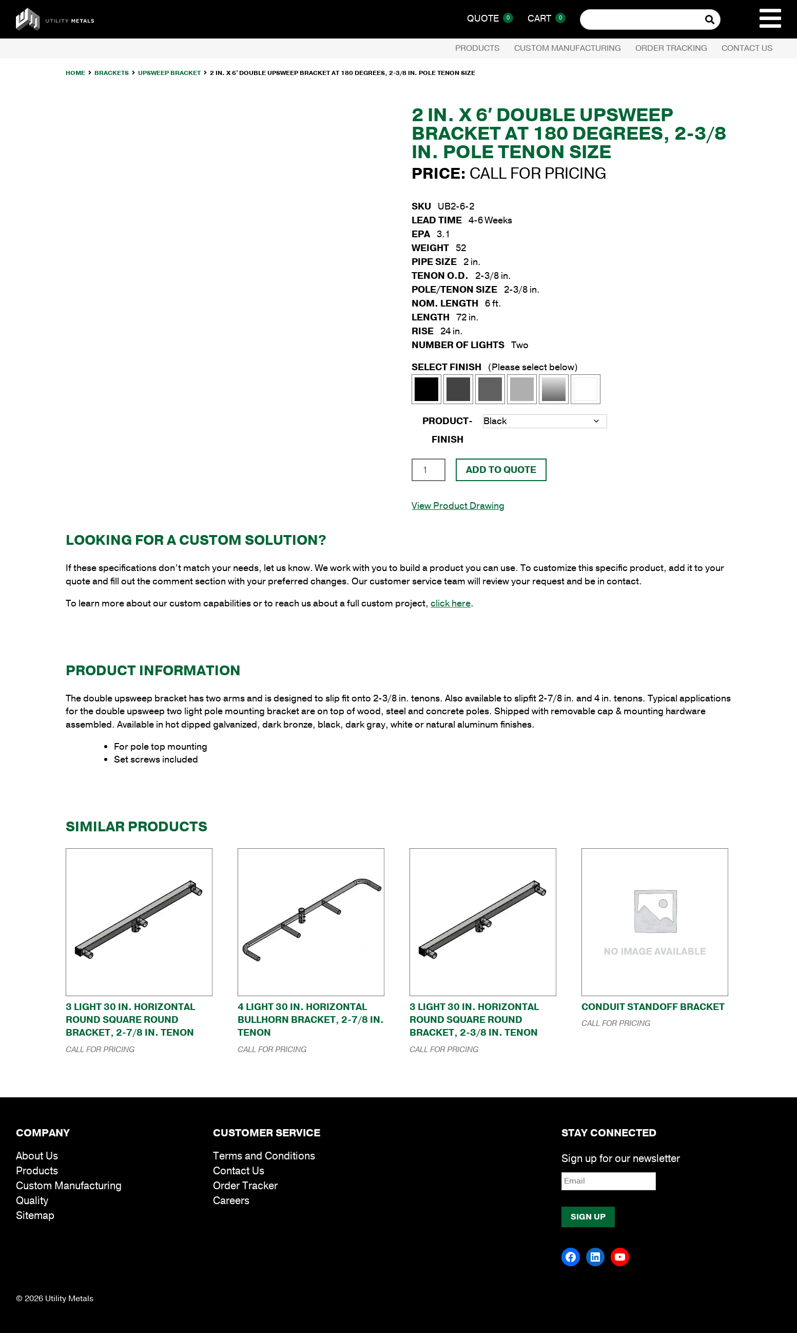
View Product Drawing (458, 506)
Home (75, 73)
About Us (37, 1156)
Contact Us (747, 48)
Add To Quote (501, 470)
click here (451, 603)
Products (477, 48)
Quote (490, 18)
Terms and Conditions (264, 1156)
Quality (32, 1201)
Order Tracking (671, 48)
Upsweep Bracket (169, 73)
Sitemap (35, 1216)
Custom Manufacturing (567, 48)
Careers (231, 1201)
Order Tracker (245, 1186)
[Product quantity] (428, 470)
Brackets (111, 73)
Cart (547, 18)
